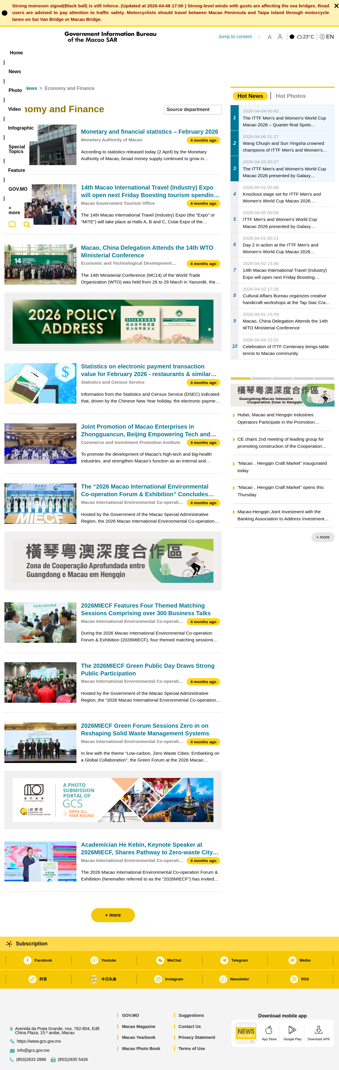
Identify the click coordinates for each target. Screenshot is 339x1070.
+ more (323, 519)
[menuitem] (41, 52)
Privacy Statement (196, 1019)
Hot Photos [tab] (291, 78)
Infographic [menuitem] (122, 52)
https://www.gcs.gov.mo (39, 1023)
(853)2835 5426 (73, 1041)
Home (10, 70)
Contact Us (189, 1008)
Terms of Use (191, 1030)
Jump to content (235, 36)
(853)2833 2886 (31, 1041)
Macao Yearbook (138, 1019)
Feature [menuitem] (199, 52)
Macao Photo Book (141, 1030)
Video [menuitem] (92, 52)
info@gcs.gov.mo (33, 1032)
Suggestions (191, 997)
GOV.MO (130, 997)
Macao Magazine (139, 1008)
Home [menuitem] (16, 52)
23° (308, 37)
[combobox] (192, 91)
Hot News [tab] (250, 78)
